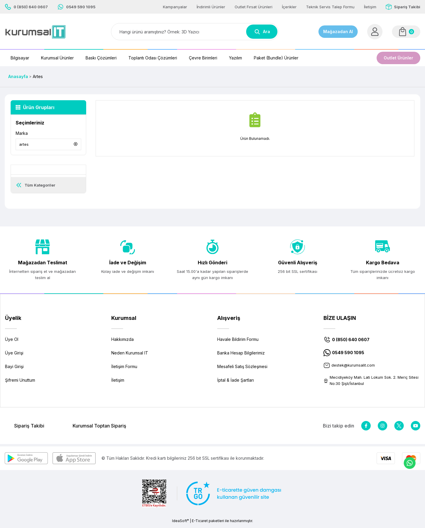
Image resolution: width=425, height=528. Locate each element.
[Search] (195, 31)
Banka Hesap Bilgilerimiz (241, 354)
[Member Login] (374, 31)
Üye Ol (11, 341)
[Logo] (35, 32)
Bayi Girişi (14, 368)
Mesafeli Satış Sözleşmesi (242, 368)
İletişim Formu (124, 368)
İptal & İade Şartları (235, 382)
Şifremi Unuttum (20, 382)
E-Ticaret (200, 523)
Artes (38, 76)
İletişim (117, 382)
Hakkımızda (122, 341)
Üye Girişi (14, 354)
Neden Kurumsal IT (129, 354)
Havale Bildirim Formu (238, 341)
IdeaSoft (180, 523)
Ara (262, 31)
